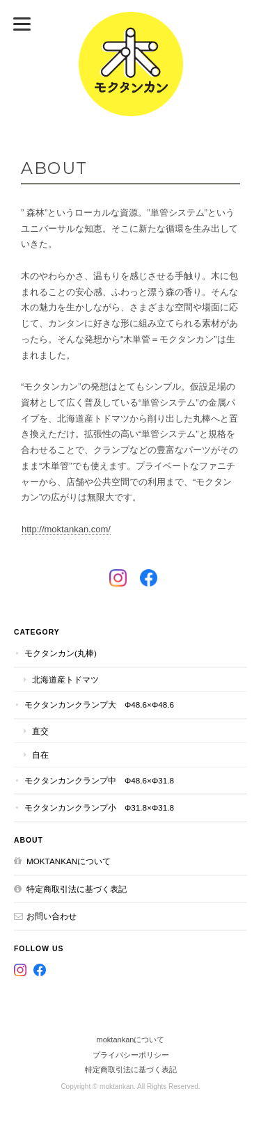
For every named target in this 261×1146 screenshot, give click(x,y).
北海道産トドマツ (65, 679)
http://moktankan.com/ (66, 529)
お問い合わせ (51, 916)
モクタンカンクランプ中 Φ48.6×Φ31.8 (99, 780)
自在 (40, 754)
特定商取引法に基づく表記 (76, 888)
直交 (40, 730)
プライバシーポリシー (131, 1055)
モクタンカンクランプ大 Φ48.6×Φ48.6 (99, 704)
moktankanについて (68, 861)
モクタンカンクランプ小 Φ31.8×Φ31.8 (99, 807)
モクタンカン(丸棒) (60, 653)
